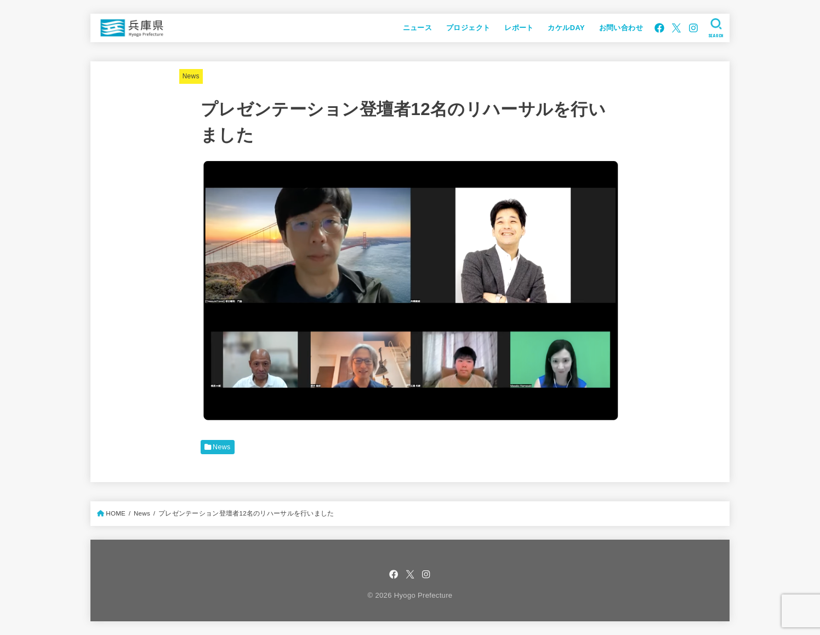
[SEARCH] (716, 28)
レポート (519, 28)
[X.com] (676, 28)
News (191, 76)
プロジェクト (468, 28)
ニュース (417, 28)
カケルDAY (566, 28)
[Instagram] (693, 28)
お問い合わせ (621, 28)
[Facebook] (659, 28)
